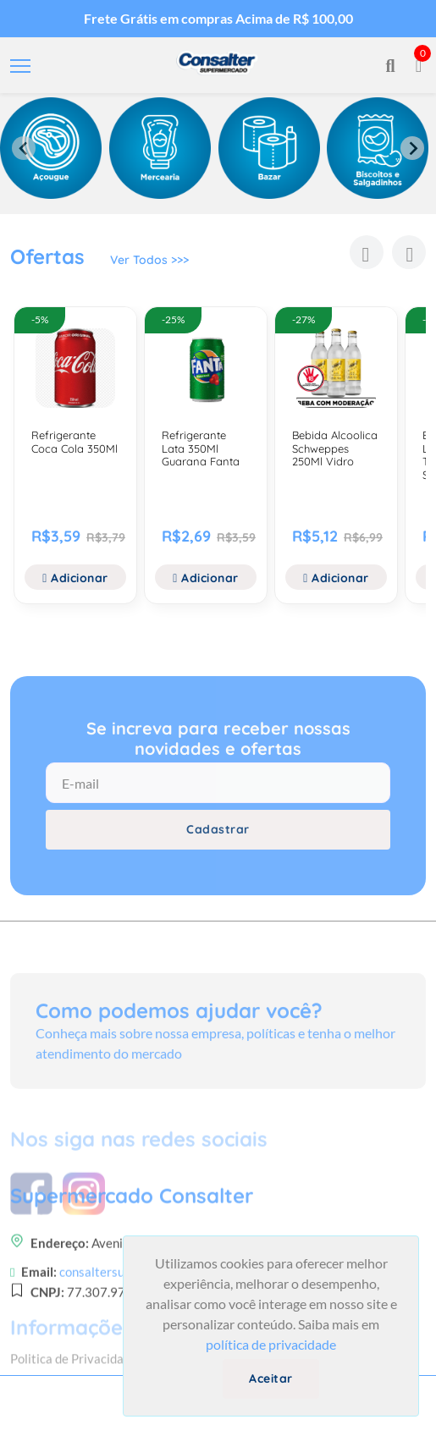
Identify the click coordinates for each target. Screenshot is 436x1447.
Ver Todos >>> (149, 260)
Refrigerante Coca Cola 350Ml (74, 441)
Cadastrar (218, 829)
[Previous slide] (24, 148)
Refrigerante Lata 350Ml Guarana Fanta (201, 448)
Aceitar (271, 1378)
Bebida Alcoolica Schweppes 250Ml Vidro (335, 448)
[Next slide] (412, 148)
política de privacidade (271, 1344)
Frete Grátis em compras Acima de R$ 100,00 (218, 18)
